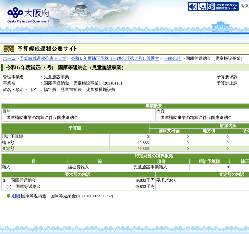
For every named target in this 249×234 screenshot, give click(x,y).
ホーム (9, 58)
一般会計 (173, 58)
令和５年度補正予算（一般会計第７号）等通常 (115, 58)
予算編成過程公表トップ (43, 58)
